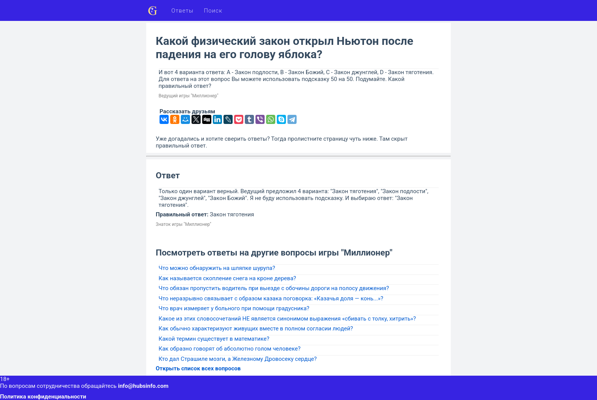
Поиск (213, 10)
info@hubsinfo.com (143, 386)
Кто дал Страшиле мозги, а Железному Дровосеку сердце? (238, 359)
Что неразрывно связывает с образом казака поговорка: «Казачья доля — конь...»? (271, 298)
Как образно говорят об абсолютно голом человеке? (230, 348)
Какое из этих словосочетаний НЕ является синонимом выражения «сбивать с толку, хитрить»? (287, 318)
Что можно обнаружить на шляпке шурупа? (217, 268)
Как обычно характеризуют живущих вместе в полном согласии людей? (256, 328)
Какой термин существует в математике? (214, 338)
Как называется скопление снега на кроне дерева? (227, 278)
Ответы (182, 10)
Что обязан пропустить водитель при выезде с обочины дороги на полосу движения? (274, 288)
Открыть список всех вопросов (198, 368)
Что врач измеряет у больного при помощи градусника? (234, 308)
